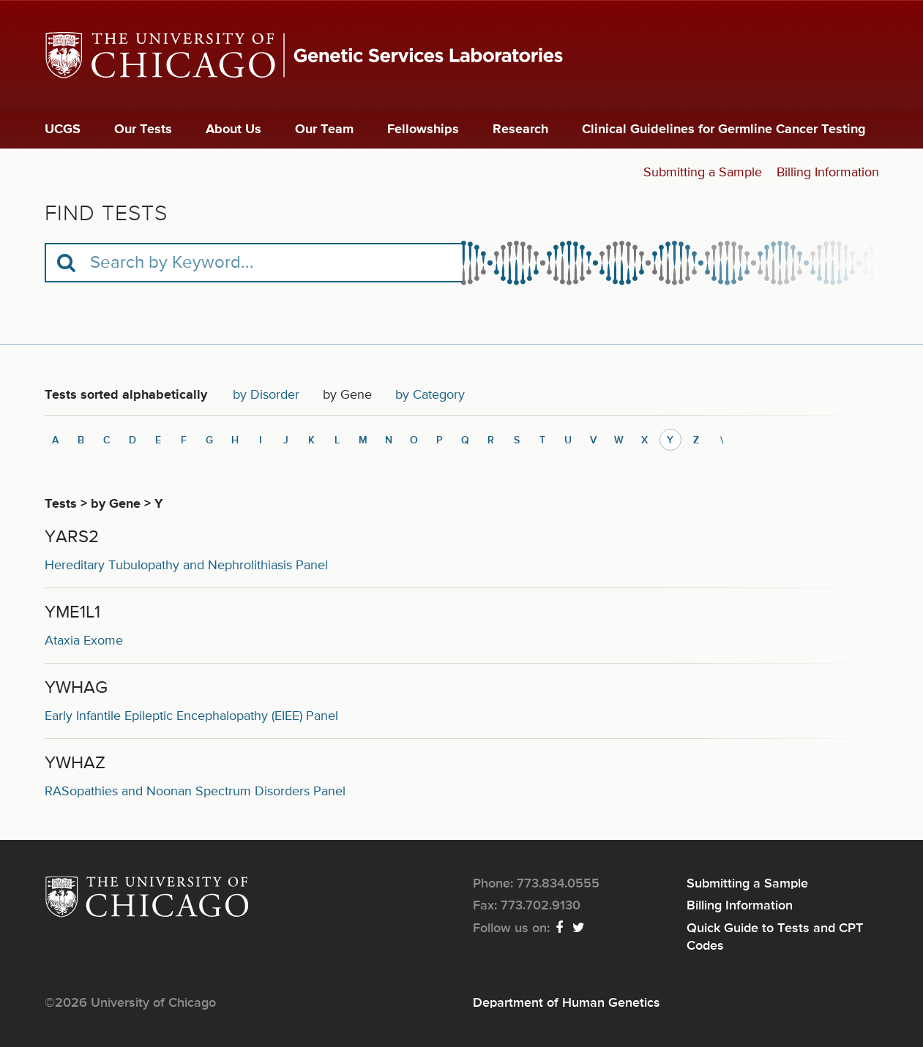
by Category (430, 395)
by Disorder (266, 395)
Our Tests (143, 129)
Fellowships (423, 129)
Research (520, 129)
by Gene (353, 398)
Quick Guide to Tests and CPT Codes (775, 937)
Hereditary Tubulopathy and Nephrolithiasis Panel (186, 565)
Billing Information (828, 172)
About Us (233, 129)
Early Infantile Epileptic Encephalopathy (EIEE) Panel (191, 716)
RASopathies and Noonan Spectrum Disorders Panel (195, 791)
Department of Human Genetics (566, 1003)
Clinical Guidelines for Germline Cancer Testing (724, 129)
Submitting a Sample (702, 172)
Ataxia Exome (84, 641)
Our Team (324, 129)
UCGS (63, 129)
